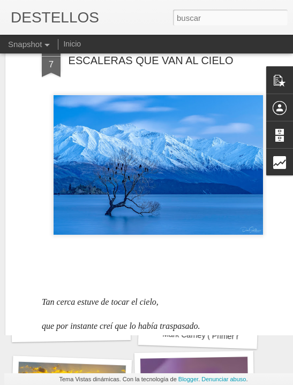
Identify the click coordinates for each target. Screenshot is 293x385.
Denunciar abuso (223, 379)
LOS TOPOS (71, 329)
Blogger (188, 379)
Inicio (72, 44)
